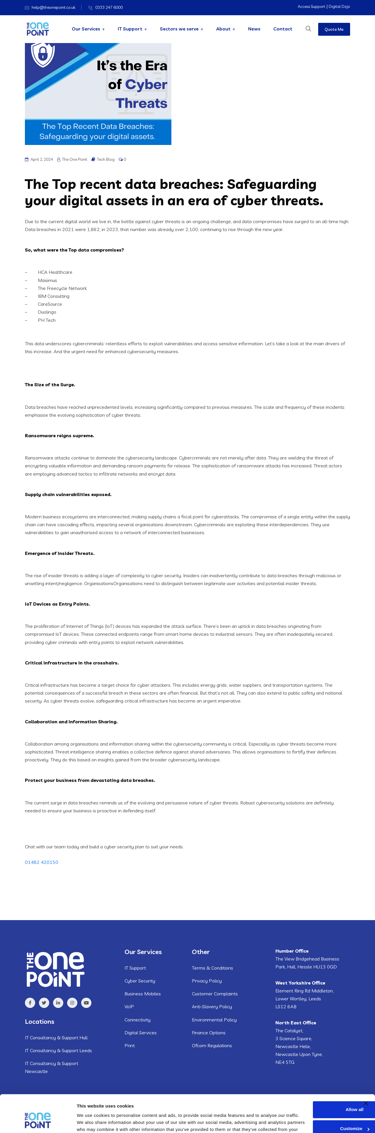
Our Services (86, 29)
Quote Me (334, 29)
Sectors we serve (179, 29)
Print (130, 1045)
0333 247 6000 (109, 7)
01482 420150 (41, 862)
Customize (312, 1090)
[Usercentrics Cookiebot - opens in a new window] (38, 1121)
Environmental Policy (214, 1020)
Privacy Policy (207, 981)
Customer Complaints (215, 994)
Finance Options (209, 1032)
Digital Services (141, 1032)
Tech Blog (106, 159)
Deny (311, 1109)
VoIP (129, 1006)
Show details (90, 1121)
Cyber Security (140, 981)
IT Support (130, 29)
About (223, 29)
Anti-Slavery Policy (212, 1006)
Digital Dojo (339, 6)
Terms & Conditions (212, 968)
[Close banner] (366, 1065)
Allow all (312, 1071)
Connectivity (138, 1020)
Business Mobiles (143, 994)
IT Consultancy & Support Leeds (58, 1050)
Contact (282, 29)
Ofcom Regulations (212, 1045)
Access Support (311, 6)
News (254, 29)
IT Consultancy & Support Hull (56, 1037)
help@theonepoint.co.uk (53, 7)
